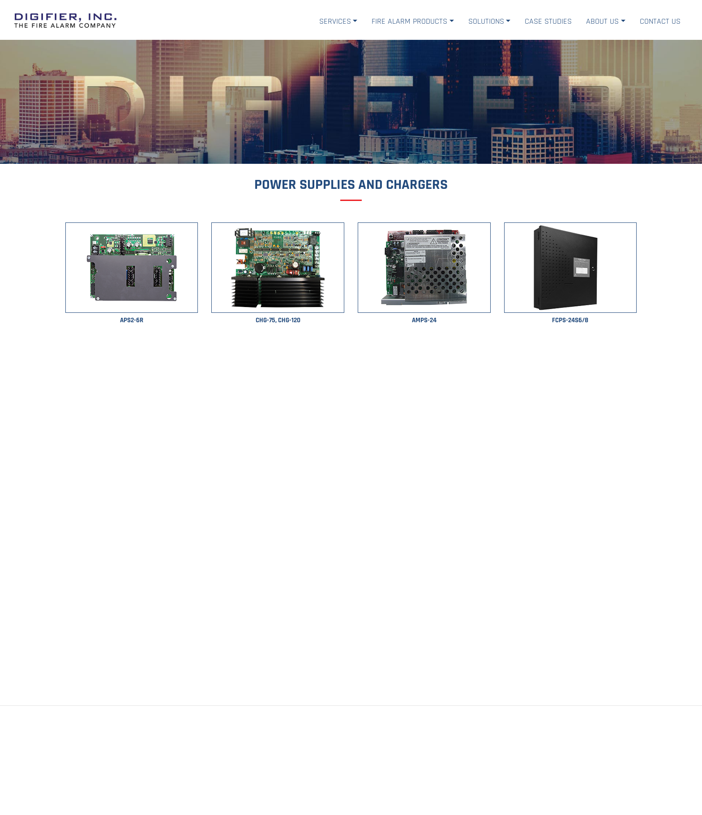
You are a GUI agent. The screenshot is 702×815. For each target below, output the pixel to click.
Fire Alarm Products (409, 21)
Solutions (486, 21)
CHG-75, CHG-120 (278, 320)
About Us (602, 21)
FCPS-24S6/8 (570, 320)
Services (335, 21)
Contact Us (660, 21)
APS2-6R (131, 320)
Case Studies (548, 21)
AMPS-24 (424, 320)
